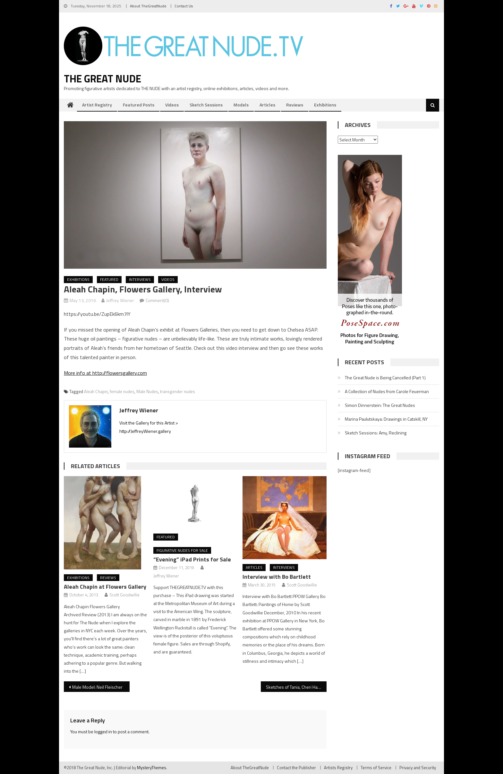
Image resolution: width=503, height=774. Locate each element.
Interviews (140, 279)
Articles (267, 104)
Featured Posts (138, 104)
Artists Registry (338, 767)
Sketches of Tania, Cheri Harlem (296, 687)
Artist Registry (97, 104)
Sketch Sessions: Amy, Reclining (375, 432)
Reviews (294, 104)
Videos (172, 104)
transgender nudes (177, 391)
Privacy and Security (417, 767)
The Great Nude (102, 78)
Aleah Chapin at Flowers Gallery (105, 586)
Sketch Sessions (206, 104)
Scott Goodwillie (124, 595)
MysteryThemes (151, 767)
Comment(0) (157, 300)
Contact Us (184, 6)
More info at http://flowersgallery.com (105, 373)
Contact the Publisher (296, 767)
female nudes (122, 391)
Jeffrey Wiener (120, 300)
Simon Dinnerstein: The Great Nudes (380, 405)
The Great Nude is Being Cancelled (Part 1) (385, 377)
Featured (109, 279)
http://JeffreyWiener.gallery (145, 431)
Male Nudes (147, 391)
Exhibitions (325, 104)
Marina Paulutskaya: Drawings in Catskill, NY (386, 419)
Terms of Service (376, 767)
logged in (103, 731)
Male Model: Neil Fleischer (97, 687)
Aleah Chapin (96, 391)
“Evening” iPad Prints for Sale (192, 559)
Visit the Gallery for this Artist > (148, 422)
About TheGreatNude (148, 6)
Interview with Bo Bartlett (277, 576)
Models (241, 104)
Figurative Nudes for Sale (182, 550)
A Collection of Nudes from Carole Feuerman (387, 391)
